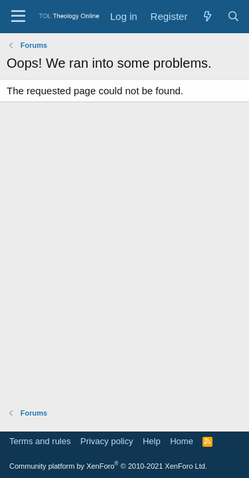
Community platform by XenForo (108, 466)
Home (181, 441)
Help (152, 441)
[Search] (233, 16)
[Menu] (18, 16)
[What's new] (207, 16)
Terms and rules (39, 441)
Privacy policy (106, 441)
